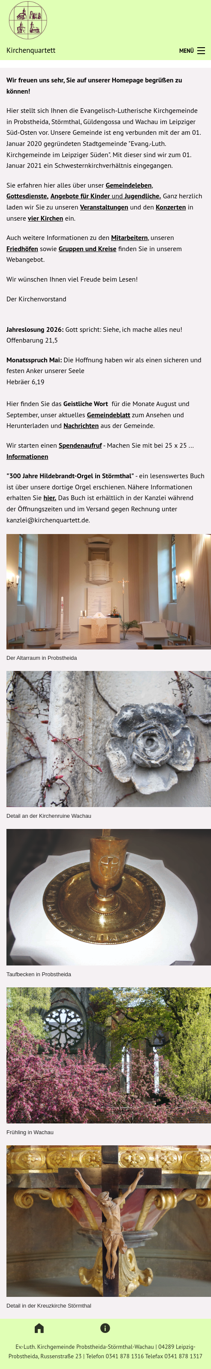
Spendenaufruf (80, 445)
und (118, 195)
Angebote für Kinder (81, 195)
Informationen (27, 456)
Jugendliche (142, 195)
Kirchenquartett (30, 50)
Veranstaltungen (104, 207)
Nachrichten (81, 425)
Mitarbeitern (129, 237)
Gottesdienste (26, 195)
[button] (39, 1328)
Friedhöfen (22, 248)
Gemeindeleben (129, 185)
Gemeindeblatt (108, 414)
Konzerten (171, 207)
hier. (50, 497)
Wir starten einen (32, 445)
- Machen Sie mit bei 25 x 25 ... (148, 445)
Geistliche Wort (85, 403)
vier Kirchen (45, 218)
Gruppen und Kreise (88, 248)
